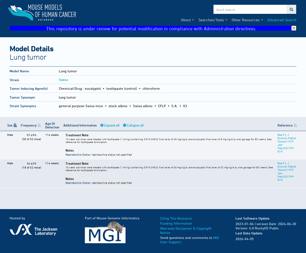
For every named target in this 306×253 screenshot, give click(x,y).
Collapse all (135, 125)
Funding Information (176, 223)
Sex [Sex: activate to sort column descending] (9, 125)
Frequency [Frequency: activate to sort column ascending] (29, 125)
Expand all (112, 125)
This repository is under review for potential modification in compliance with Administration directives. (171, 28)
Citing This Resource (176, 218)
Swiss (63, 80)
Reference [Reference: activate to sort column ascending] (285, 125)
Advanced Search (281, 20)
